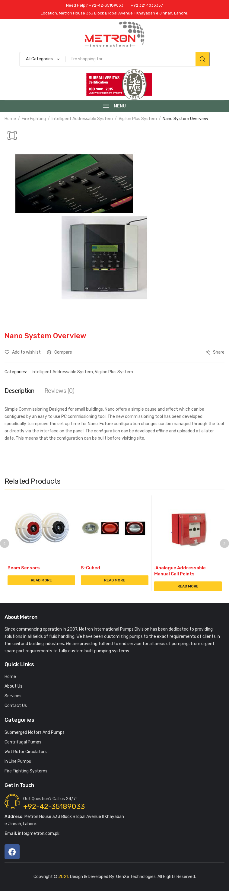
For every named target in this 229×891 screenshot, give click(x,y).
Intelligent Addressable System (82, 118)
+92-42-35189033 (54, 806)
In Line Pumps (18, 761)
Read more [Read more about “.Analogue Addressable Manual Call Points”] (188, 586)
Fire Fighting (34, 118)
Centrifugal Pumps (23, 742)
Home (10, 118)
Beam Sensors (24, 568)
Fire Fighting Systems (26, 771)
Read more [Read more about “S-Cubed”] (114, 580)
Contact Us (16, 705)
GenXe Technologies (136, 876)
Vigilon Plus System (138, 118)
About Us (13, 686)
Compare (63, 352)
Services (13, 695)
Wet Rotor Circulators (26, 751)
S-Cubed (90, 568)
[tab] (19, 392)
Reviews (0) (59, 390)
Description (19, 390)
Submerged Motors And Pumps (35, 732)
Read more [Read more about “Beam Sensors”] (41, 580)
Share (214, 352)
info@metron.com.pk (32, 833)
